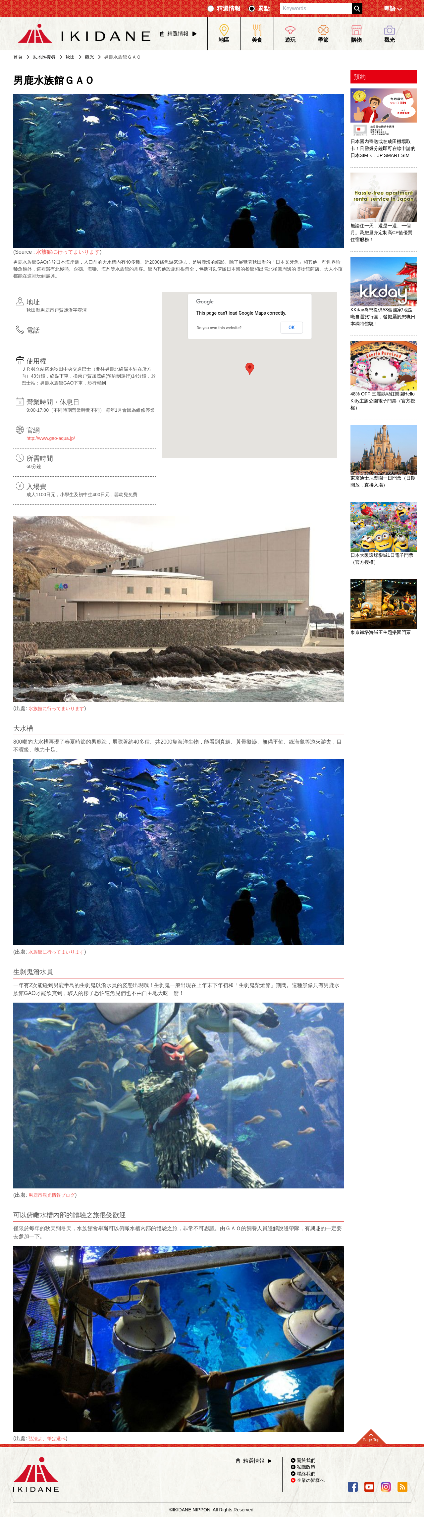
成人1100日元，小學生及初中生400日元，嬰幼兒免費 (81, 494)
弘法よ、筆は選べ (47, 1438)
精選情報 (228, 8)
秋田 (70, 57)
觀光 (89, 57)
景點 (264, 8)
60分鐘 (33, 466)
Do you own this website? (219, 328)
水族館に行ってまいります (68, 252)
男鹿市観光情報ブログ (51, 1195)
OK (292, 327)
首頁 (18, 57)
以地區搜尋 (44, 57)
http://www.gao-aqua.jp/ (50, 438)
